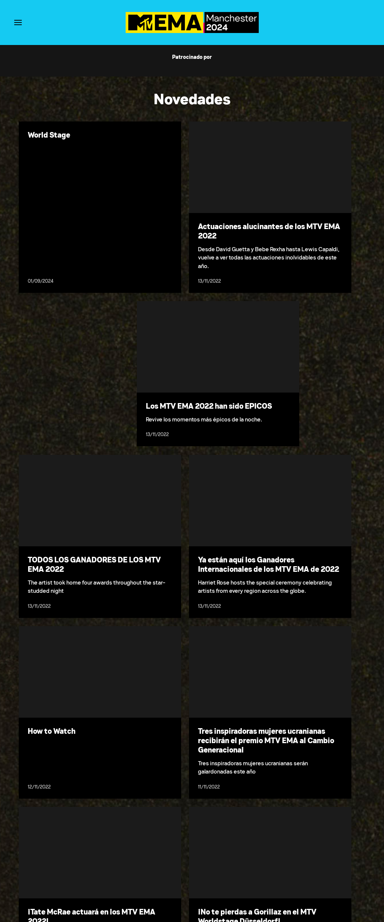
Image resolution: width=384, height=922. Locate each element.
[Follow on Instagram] (201, 891)
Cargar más (192, 802)
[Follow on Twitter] (182, 891)
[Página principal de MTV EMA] (192, 30)
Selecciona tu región (205, 873)
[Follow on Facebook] (165, 891)
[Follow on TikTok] (219, 891)
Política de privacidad (102, 873)
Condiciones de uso (51, 873)
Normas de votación (154, 873)
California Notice (335, 873)
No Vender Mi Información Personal (272, 873)
